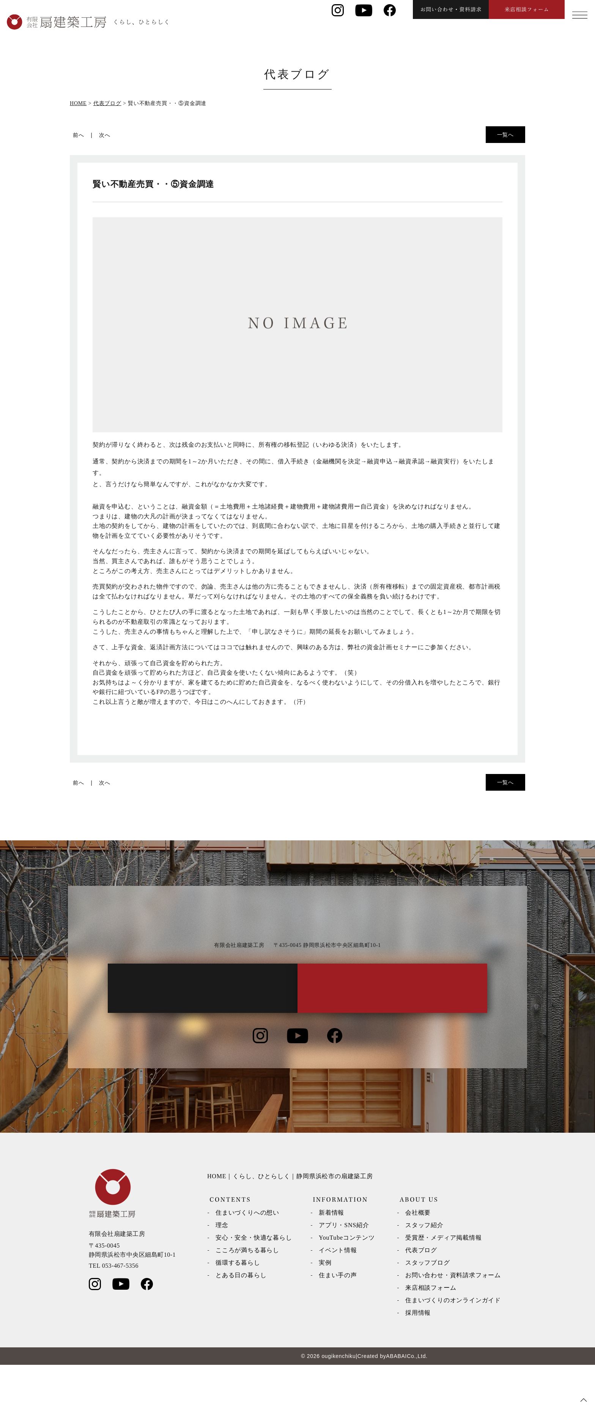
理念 (222, 1265)
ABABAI (396, 1396)
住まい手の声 (338, 1315)
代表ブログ (421, 1290)
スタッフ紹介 (424, 1265)
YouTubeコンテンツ (347, 1278)
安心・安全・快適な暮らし (254, 1278)
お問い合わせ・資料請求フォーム (453, 1315)
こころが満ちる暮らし (247, 1290)
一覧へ (505, 135)
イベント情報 (338, 1290)
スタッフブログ (427, 1303)
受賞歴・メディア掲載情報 (443, 1278)
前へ (78, 135)
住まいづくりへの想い (247, 1253)
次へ (104, 135)
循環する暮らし (238, 1303)
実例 (325, 1303)
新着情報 (331, 1253)
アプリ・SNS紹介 (344, 1265)
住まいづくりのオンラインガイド (453, 1340)
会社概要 (418, 1253)
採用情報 (418, 1353)
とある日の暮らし (241, 1315)
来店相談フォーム (430, 1328)
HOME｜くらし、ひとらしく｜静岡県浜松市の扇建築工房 (290, 1216)
